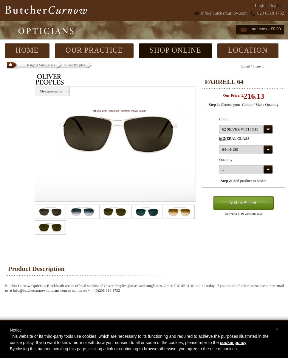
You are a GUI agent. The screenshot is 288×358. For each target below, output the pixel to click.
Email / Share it (252, 66)
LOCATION (248, 50)
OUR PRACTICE (94, 50)
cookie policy (233, 342)
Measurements (51, 91)
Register (276, 5)
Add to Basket (242, 202)
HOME (27, 50)
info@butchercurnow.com (224, 13)
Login (260, 5)
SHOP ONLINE (175, 50)
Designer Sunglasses (40, 65)
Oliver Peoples (74, 65)
